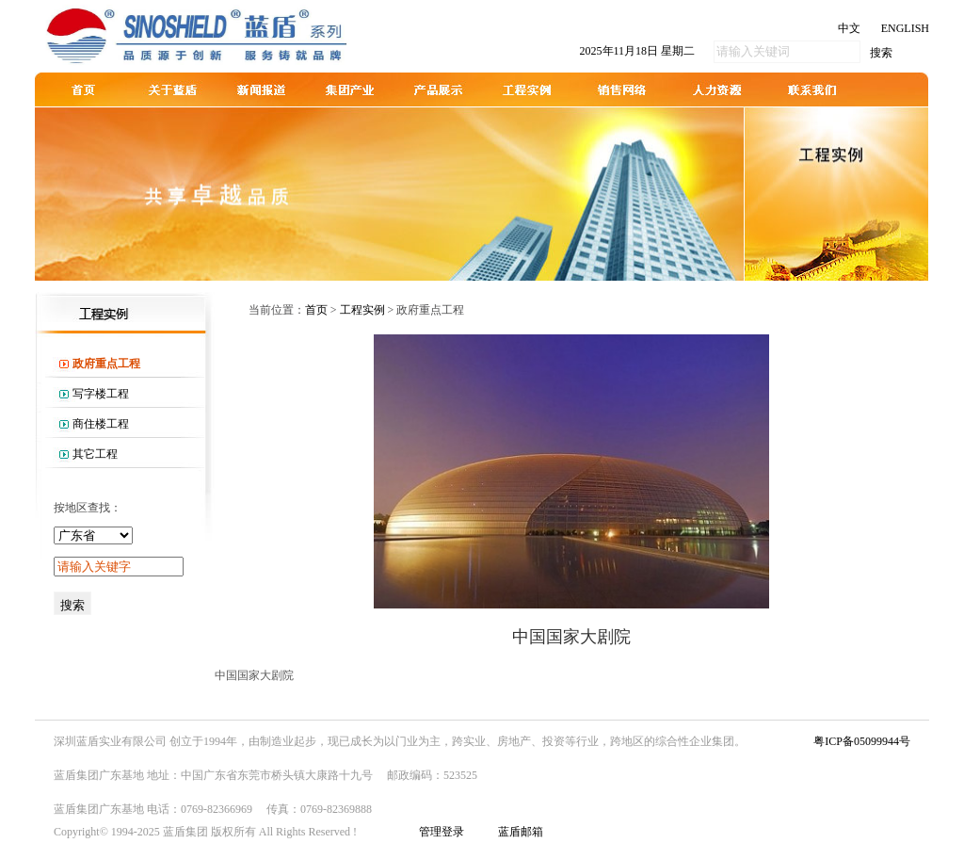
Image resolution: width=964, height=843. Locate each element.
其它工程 (95, 454)
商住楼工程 (100, 423)
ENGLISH (905, 28)
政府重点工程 (106, 363)
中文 (849, 28)
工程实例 (362, 309)
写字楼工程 (100, 393)
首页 (316, 309)
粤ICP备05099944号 (861, 741)
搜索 (881, 52)
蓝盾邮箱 (520, 831)
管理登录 (441, 831)
